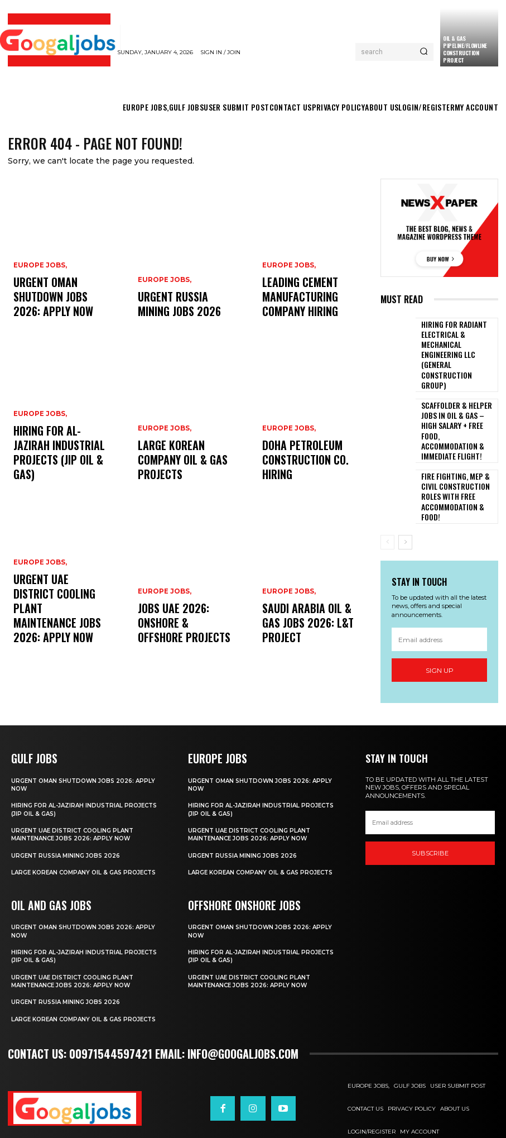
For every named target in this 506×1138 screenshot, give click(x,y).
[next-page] (405, 504)
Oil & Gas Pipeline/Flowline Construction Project (465, 49)
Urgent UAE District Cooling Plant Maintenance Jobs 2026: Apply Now (57, 627)
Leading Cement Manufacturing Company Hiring (307, 306)
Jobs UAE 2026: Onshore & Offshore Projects (182, 637)
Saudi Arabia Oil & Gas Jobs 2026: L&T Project (308, 637)
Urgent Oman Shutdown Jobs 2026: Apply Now (57, 311)
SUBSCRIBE (430, 815)
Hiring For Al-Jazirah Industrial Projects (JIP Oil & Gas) (59, 469)
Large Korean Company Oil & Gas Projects (180, 474)
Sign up (440, 632)
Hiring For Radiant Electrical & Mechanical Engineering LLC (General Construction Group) (455, 345)
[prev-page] (387, 504)
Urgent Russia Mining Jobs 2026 (178, 311)
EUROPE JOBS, (38, 292)
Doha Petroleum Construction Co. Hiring (308, 474)
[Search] (423, 52)
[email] (439, 601)
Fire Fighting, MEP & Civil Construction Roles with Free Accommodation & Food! (457, 457)
